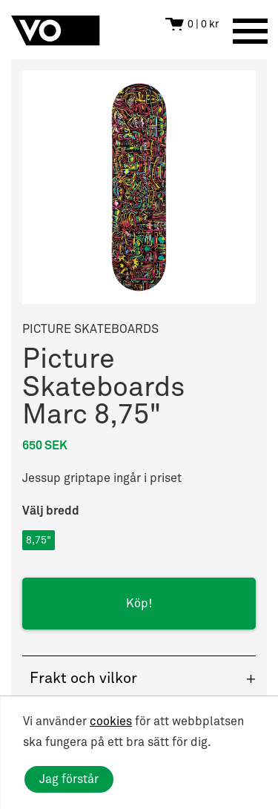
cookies (111, 721)
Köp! (139, 603)
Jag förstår (69, 779)
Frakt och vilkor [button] (83, 678)
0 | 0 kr (203, 24)
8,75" (38, 540)
